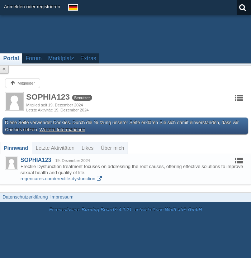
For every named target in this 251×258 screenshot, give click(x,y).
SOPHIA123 (35, 160)
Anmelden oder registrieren (32, 6)
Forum (33, 58)
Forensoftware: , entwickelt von (125, 209)
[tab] (16, 148)
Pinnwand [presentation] (16, 148)
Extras (88, 58)
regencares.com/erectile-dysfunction (57, 178)
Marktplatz (61, 58)
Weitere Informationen (62, 129)
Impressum (61, 197)
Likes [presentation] (88, 148)
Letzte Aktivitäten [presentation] (55, 148)
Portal (11, 58)
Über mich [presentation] (112, 148)
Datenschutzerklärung (25, 197)
